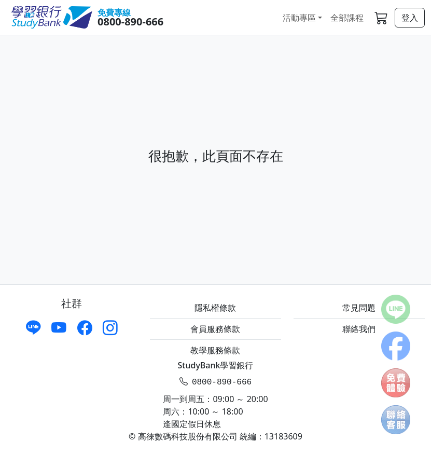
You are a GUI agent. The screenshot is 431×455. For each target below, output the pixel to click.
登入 (409, 17)
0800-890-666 (130, 22)
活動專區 (299, 17)
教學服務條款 (215, 350)
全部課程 (347, 17)
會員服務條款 (215, 329)
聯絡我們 (359, 329)
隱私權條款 (215, 307)
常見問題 (359, 307)
